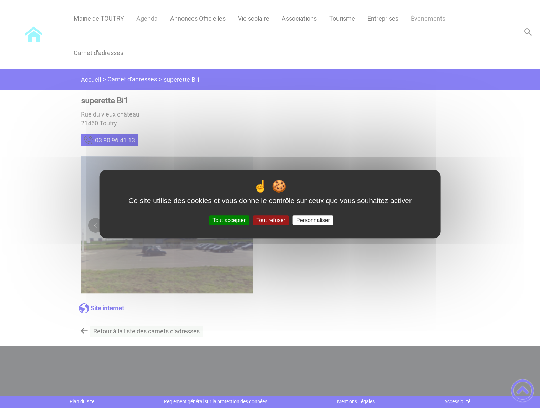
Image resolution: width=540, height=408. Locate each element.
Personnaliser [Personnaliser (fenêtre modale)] (313, 220)
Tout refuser (270, 220)
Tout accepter (229, 220)
